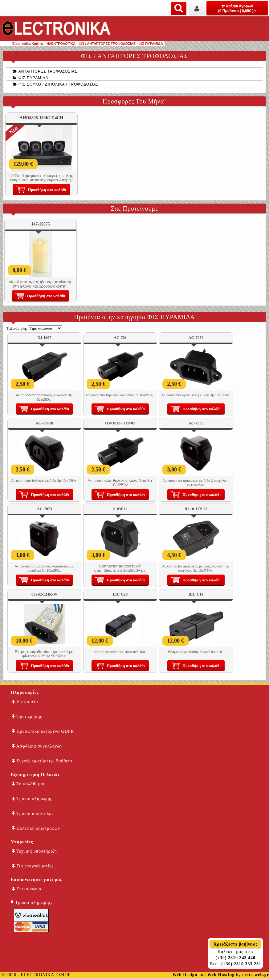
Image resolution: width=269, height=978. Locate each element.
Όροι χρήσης (27, 716)
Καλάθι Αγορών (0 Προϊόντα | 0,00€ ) (237, 8)
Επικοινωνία (26, 889)
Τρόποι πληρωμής (32, 798)
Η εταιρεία (25, 701)
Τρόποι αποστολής (33, 813)
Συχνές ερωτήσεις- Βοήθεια (42, 761)
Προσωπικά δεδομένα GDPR (43, 731)
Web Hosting (220, 974)
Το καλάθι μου (29, 784)
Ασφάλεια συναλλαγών (37, 746)
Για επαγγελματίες (32, 866)
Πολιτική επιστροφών (36, 828)
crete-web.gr (255, 974)
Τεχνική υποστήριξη (34, 851)
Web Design (184, 974)
